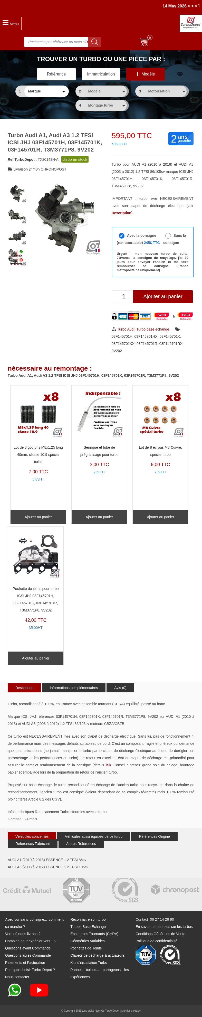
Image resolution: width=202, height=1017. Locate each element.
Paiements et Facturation (25, 963)
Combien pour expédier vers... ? (30, 941)
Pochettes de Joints (86, 948)
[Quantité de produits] (125, 296)
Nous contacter (17, 977)
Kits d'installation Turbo (88, 963)
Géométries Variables (87, 941)
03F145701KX (123, 344)
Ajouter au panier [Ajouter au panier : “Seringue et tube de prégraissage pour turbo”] (99, 517)
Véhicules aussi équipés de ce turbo (93, 836)
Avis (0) (120, 688)
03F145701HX (145, 336)
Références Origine (154, 836)
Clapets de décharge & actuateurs (97, 955)
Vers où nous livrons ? (23, 934)
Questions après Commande (28, 955)
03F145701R (147, 344)
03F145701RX (170, 344)
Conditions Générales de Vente (160, 934)
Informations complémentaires (74, 688)
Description (24, 688)
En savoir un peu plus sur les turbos (164, 927)
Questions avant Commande (28, 948)
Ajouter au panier (162, 296)
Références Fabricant (32, 844)
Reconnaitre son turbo (88, 919)
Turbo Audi (125, 329)
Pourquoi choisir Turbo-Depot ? (30, 970)
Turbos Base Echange (88, 927)
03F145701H (122, 336)
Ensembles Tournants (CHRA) (94, 934)
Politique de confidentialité (156, 941)
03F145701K (169, 336)
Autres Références (81, 844)
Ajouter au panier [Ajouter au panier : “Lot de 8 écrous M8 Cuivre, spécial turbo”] (160, 517)
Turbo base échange (152, 329)
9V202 (117, 351)
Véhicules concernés (32, 836)
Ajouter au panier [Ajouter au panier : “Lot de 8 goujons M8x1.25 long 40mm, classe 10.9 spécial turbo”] (38, 517)
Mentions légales (131, 1010)
